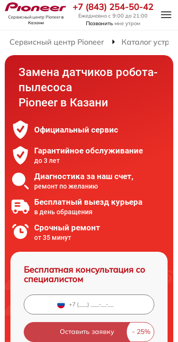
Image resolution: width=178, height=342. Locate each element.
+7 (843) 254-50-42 (113, 7)
